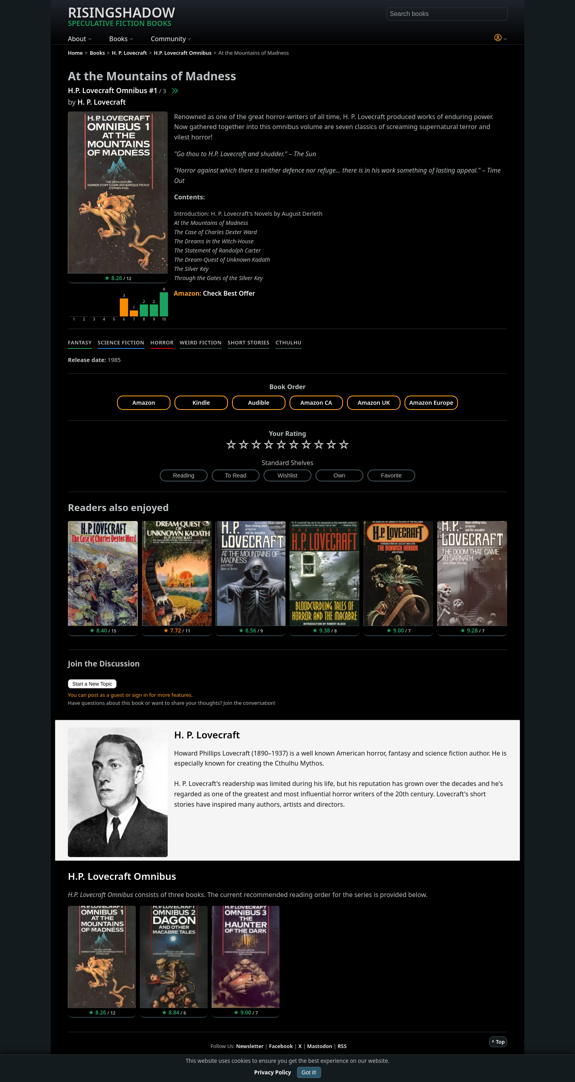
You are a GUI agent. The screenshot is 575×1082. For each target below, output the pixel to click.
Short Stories (249, 342)
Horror (162, 342)
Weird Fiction (201, 342)
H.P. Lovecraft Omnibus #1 (113, 90)
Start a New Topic (92, 684)
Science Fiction (121, 342)
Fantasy (80, 342)
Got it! (308, 1072)
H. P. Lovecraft (101, 102)
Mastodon (319, 1046)
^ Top (498, 1041)
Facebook (281, 1046)
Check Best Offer (229, 293)
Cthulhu (288, 342)
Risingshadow (121, 15)
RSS (342, 1046)
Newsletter (250, 1046)
